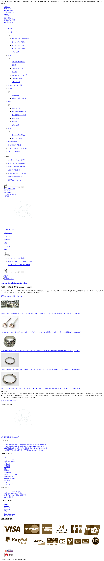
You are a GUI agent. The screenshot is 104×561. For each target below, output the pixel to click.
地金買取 (7, 465)
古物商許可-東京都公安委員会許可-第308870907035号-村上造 (24, 450)
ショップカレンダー (10, 474)
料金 (5, 469)
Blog (5, 511)
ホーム (6, 457)
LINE (6, 14)
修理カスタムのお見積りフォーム (11, 296)
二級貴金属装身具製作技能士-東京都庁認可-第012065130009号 (24, 446)
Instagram (7, 17)
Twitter (6, 15)
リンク (6, 482)
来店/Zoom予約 (9, 12)
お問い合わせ (8, 497)
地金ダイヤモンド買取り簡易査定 (15, 495)
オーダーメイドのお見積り (13, 491)
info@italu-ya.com (9, 20)
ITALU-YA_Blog (9, 19)
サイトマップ (8, 484)
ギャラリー (8, 463)
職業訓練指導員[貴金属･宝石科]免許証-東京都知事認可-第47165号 (25, 448)
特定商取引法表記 (10, 478)
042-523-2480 (8, 22)
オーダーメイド (9, 459)
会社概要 (7, 480)
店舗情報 (7, 467)
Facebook (7, 509)
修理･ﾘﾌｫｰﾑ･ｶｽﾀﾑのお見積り (13, 493)
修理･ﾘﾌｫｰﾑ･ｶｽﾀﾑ (9, 461)
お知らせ (7, 7)
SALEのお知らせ (9, 9)
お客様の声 (8, 472)
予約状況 (7, 470)
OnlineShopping (9, 10)
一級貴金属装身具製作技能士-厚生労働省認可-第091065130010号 (25, 444)
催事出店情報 (8, 476)
